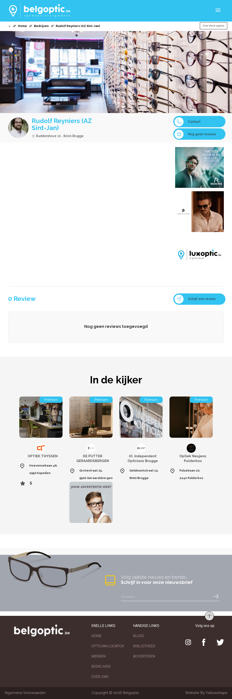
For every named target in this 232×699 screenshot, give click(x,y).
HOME (96, 636)
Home (22, 26)
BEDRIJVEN (100, 666)
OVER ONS (100, 677)
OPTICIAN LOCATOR (107, 646)
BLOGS (138, 636)
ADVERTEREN (144, 656)
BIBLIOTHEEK (144, 646)
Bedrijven (41, 26)
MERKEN (98, 656)
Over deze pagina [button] (213, 25)
